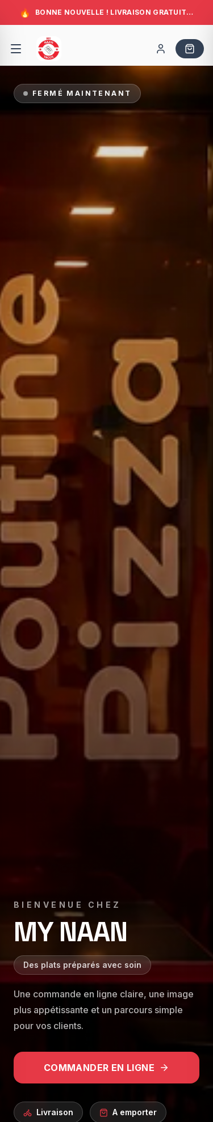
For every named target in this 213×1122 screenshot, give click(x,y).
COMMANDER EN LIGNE (106, 1067)
